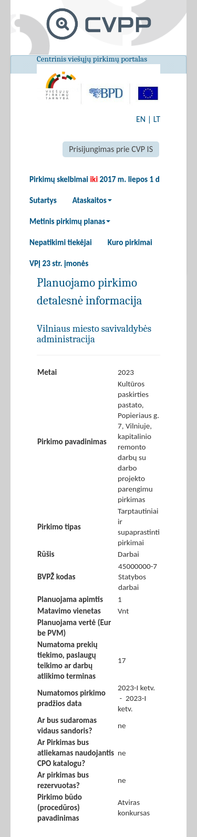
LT (156, 119)
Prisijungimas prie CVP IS (111, 149)
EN (141, 119)
